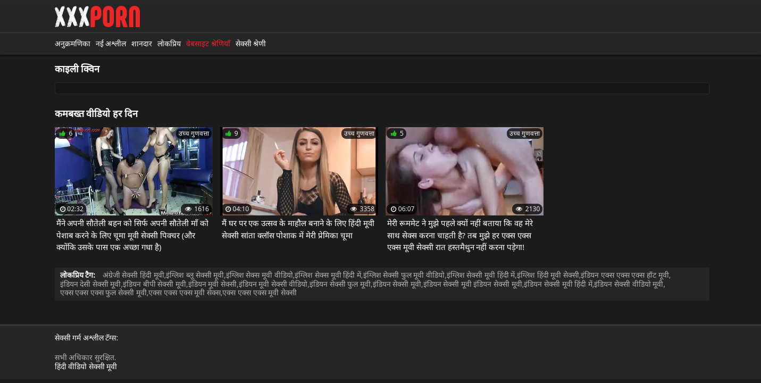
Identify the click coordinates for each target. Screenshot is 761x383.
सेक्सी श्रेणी (251, 43)
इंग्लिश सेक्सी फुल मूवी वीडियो (404, 275)
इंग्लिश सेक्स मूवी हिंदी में (328, 275)
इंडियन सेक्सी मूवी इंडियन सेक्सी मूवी (472, 284)
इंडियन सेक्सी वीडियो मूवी (628, 284)
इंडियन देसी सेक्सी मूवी (90, 284)
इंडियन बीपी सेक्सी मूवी (154, 284)
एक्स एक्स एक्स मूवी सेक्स (184, 292)
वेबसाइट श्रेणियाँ (208, 43)
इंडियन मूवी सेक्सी (212, 284)
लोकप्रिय (169, 43)
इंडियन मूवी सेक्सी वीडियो (273, 284)
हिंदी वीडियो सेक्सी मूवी (86, 366)
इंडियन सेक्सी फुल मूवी (340, 284)
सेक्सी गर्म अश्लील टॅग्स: (87, 338)
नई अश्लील (111, 43)
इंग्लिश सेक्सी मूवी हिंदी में (481, 275)
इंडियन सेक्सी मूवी (397, 284)
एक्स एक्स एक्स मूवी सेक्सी (259, 292)
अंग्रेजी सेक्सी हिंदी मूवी (133, 275)
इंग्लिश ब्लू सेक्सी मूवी (195, 275)
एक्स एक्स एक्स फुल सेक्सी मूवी (103, 292)
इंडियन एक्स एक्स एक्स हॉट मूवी (624, 275)
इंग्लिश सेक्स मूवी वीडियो (259, 275)
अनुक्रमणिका (72, 43)
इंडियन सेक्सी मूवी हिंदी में (558, 284)
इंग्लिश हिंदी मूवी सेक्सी (548, 275)
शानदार (141, 43)
